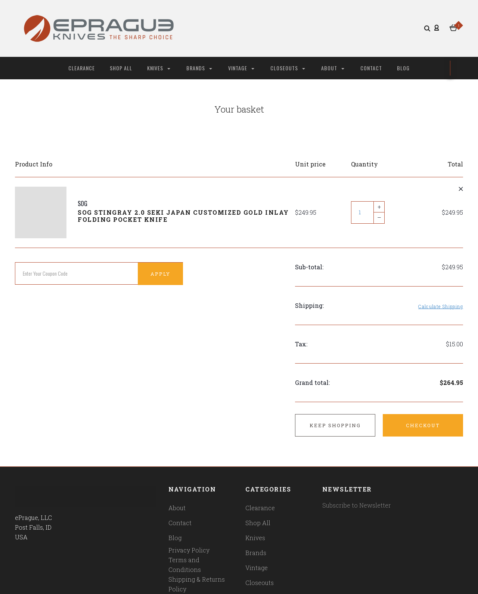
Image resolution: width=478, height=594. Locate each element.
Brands (199, 68)
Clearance (81, 68)
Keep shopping (335, 425)
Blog (403, 68)
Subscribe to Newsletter (356, 505)
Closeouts (287, 68)
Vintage (241, 68)
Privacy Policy (188, 550)
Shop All (121, 68)
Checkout (423, 425)
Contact (371, 68)
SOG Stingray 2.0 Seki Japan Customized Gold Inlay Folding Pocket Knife (183, 216)
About (332, 68)
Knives (158, 68)
